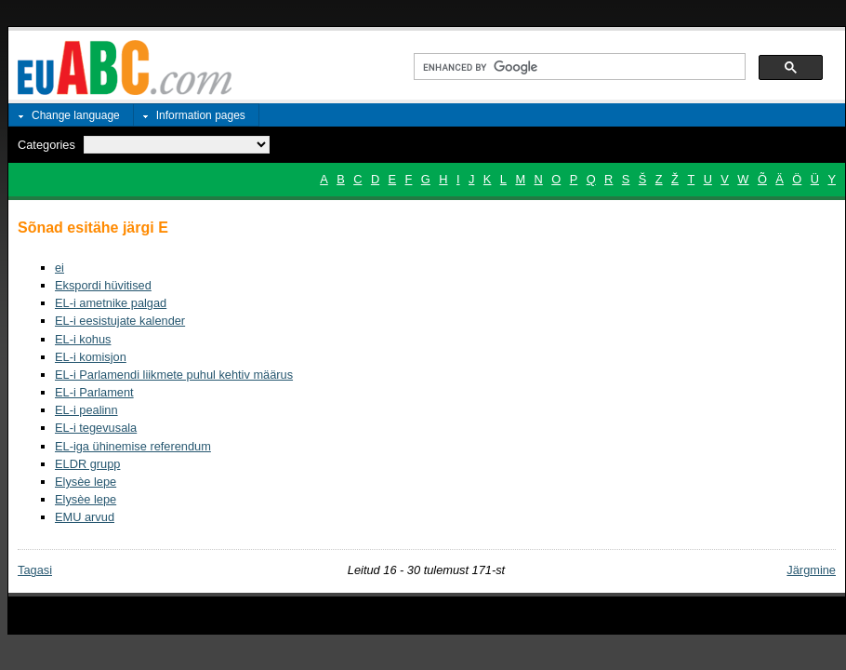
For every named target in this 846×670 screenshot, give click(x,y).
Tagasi (35, 570)
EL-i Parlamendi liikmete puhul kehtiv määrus (174, 375)
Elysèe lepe (85, 482)
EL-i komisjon (90, 357)
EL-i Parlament (94, 392)
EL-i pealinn (86, 410)
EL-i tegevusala (96, 428)
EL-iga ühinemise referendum (133, 446)
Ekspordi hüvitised (103, 285)
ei (59, 268)
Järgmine (811, 570)
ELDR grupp (87, 464)
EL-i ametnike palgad (110, 303)
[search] (578, 67)
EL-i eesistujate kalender (120, 321)
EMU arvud (84, 517)
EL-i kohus (83, 339)
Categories (46, 145)
